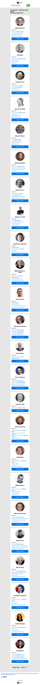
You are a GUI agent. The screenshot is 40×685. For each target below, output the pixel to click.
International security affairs (18, 227)
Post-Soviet (18, 192)
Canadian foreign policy (17, 387)
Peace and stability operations (19, 193)
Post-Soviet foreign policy (18, 195)
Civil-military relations (17, 162)
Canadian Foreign (17, 415)
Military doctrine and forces (18, 228)
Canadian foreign (17, 96)
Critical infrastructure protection (19, 354)
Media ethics (15, 674)
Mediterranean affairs (17, 548)
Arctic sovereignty (16, 577)
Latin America (15, 546)
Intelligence (14, 130)
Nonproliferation (16, 165)
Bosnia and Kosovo (16, 518)
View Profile (20, 43)
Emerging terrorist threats (18, 356)
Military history (15, 68)
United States (18, 65)
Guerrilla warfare (16, 66)
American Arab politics (17, 322)
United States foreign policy (18, 675)
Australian (18, 383)
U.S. (16, 160)
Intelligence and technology (18, 609)
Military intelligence (16, 133)
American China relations (18, 324)
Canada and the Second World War (20, 641)
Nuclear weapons (17, 224)
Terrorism (14, 69)
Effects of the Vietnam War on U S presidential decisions (20, 672)
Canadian (18, 386)
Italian (17, 98)
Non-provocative (18, 289)
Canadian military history (17, 642)
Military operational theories (18, 451)
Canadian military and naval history (20, 607)
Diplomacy (14, 290)
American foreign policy (17, 34)
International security (17, 37)
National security (16, 163)
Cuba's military (15, 545)
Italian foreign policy (16, 101)
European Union (15, 99)
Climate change (15, 578)
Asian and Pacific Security (18, 257)
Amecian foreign (17, 319)
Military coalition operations (18, 450)
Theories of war (15, 610)
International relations (17, 36)
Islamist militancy (16, 260)
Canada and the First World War (19, 639)
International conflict (16, 131)
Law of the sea (15, 580)
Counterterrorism (16, 259)
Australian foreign (17, 384)
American (18, 33)
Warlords (14, 196)
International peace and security (19, 292)
